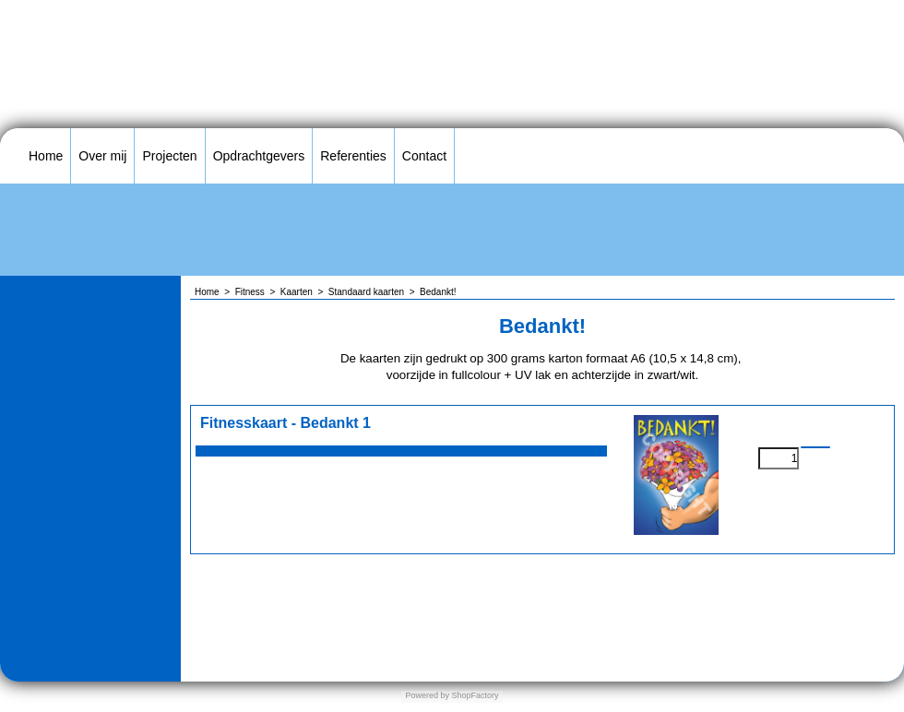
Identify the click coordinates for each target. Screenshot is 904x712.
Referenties (353, 155)
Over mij (102, 155)
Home (46, 155)
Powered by (427, 695)
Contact (424, 155)
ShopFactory (474, 695)
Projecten (169, 155)
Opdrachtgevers (259, 155)
